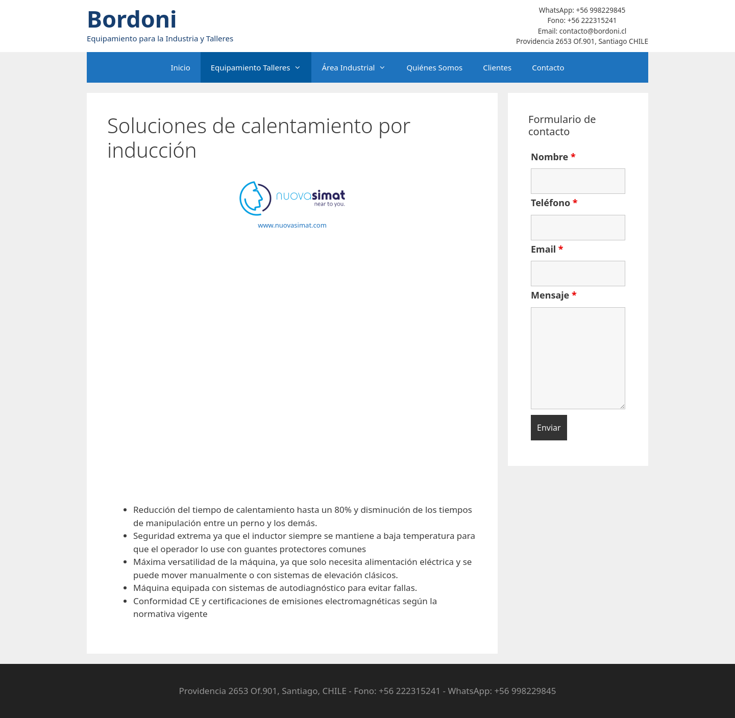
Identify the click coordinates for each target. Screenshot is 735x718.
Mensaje (554, 295)
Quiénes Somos (434, 67)
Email (547, 249)
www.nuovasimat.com (292, 225)
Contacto (548, 67)
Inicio (180, 67)
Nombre (553, 157)
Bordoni (132, 18)
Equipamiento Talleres (261, 67)
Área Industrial (359, 67)
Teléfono (554, 202)
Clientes (497, 67)
